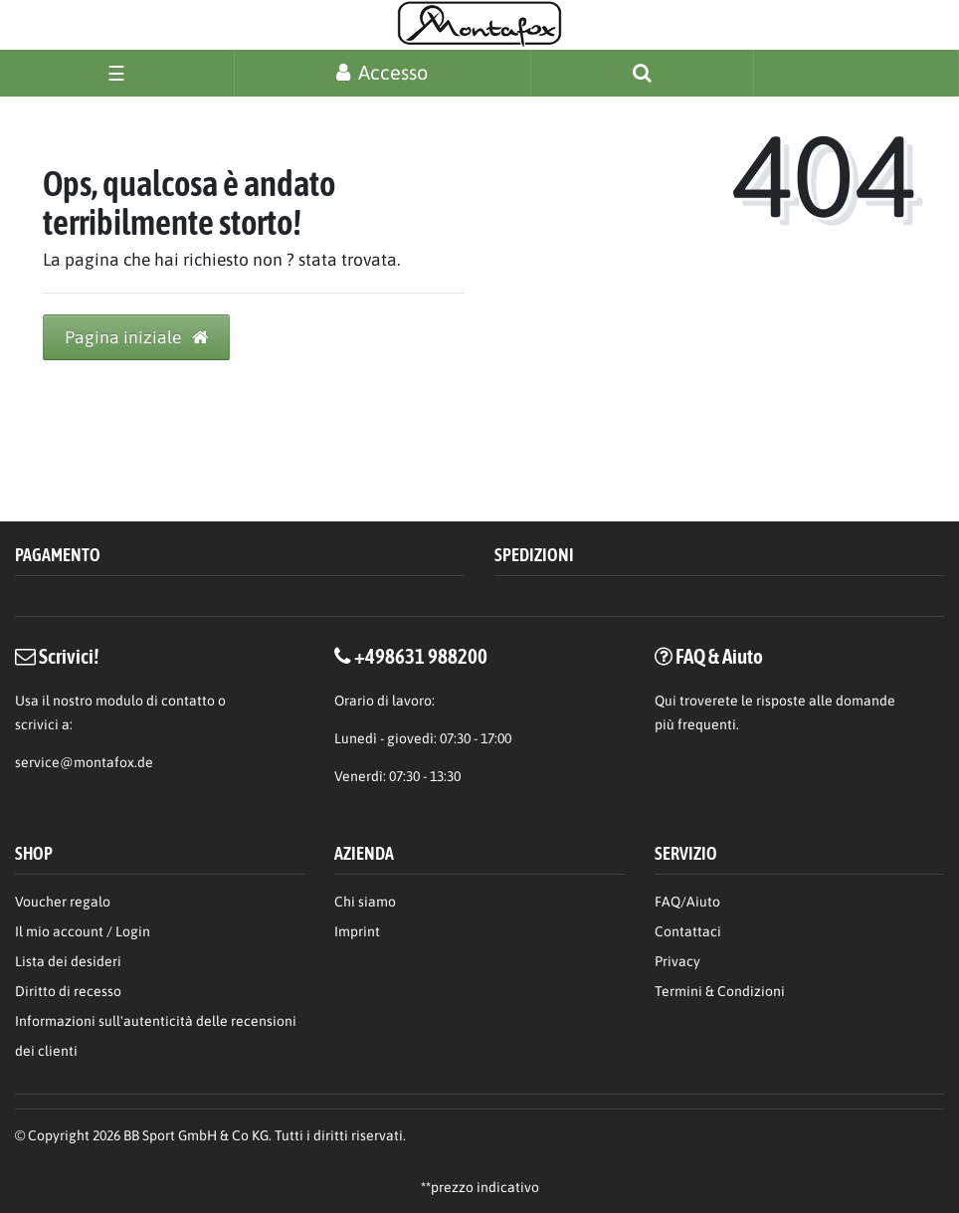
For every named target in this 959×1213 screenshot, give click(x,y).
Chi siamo (365, 902)
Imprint (357, 931)
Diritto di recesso (68, 991)
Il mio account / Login (82, 931)
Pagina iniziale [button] (136, 337)
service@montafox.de (84, 762)
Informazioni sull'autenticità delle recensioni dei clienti (155, 1036)
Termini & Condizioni (720, 991)
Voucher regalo (62, 902)
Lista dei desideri (68, 961)
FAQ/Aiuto (687, 902)
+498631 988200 (420, 656)
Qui (665, 700)
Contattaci (688, 931)
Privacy (677, 961)
